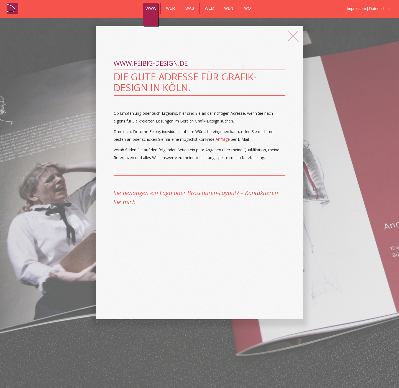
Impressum (357, 8)
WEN (228, 8)
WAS (189, 8)
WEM (209, 8)
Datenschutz (380, 8)
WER (170, 8)
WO (247, 8)
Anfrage (223, 139)
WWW (151, 8)
